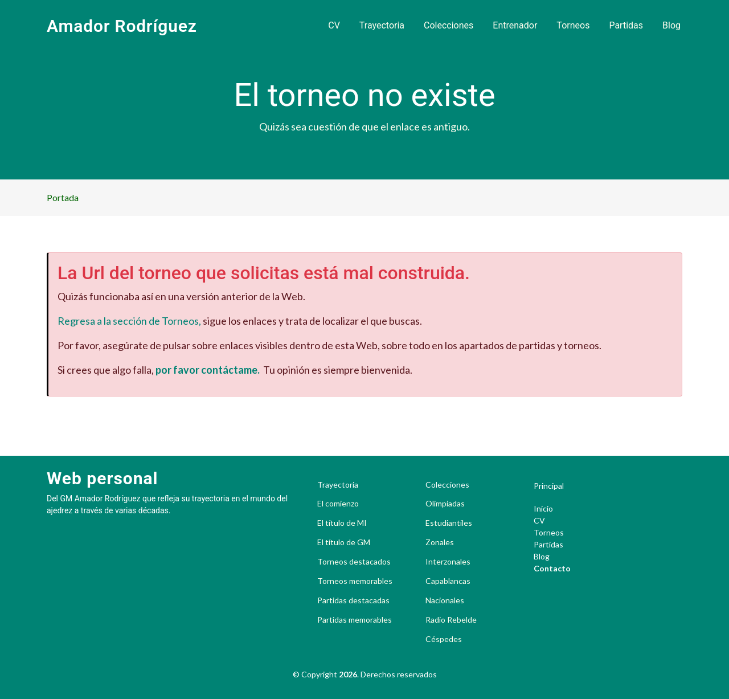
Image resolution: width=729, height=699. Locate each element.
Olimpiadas (445, 504)
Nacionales (444, 600)
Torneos (572, 25)
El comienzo (338, 504)
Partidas (626, 25)
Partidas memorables (354, 620)
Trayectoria (381, 25)
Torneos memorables (354, 581)
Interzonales (447, 562)
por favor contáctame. (207, 369)
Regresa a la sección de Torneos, (129, 320)
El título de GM (343, 542)
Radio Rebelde (451, 620)
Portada (63, 197)
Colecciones (448, 25)
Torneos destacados (354, 562)
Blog (671, 25)
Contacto (552, 568)
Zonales (439, 542)
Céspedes (443, 639)
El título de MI (342, 523)
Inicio (543, 508)
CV (334, 25)
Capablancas (447, 581)
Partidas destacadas (353, 600)
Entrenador (515, 25)
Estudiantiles (448, 523)
